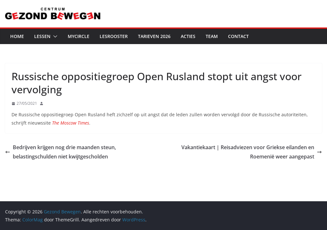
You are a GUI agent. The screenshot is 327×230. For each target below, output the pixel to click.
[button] (53, 36)
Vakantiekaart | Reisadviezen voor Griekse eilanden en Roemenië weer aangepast (251, 152)
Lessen (42, 36)
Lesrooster (114, 36)
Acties (188, 36)
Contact (238, 36)
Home (17, 36)
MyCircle (78, 36)
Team (212, 36)
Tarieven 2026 (154, 36)
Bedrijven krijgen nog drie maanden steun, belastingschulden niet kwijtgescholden (60, 152)
